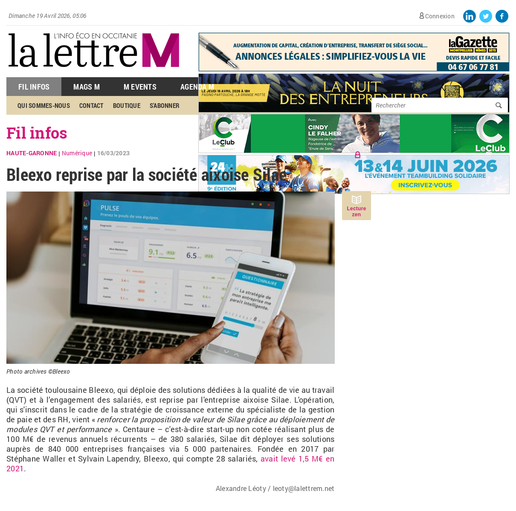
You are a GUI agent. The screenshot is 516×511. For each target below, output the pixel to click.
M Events (140, 86)
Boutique (126, 105)
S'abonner (165, 105)
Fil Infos (33, 86)
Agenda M (197, 86)
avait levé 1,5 (283, 458)
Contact (91, 105)
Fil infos (36, 132)
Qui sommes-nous (43, 105)
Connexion (440, 16)
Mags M (86, 86)
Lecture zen (356, 212)
